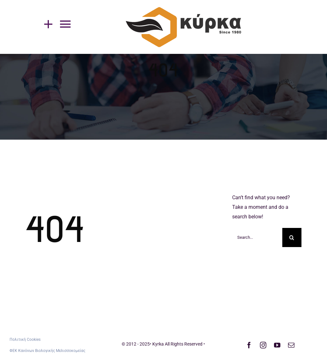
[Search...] (257, 237)
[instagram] (263, 345)
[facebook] (249, 345)
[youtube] (277, 345)
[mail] (291, 345)
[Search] (291, 237)
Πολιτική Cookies (25, 339)
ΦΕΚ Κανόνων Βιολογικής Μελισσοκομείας (47, 350)
